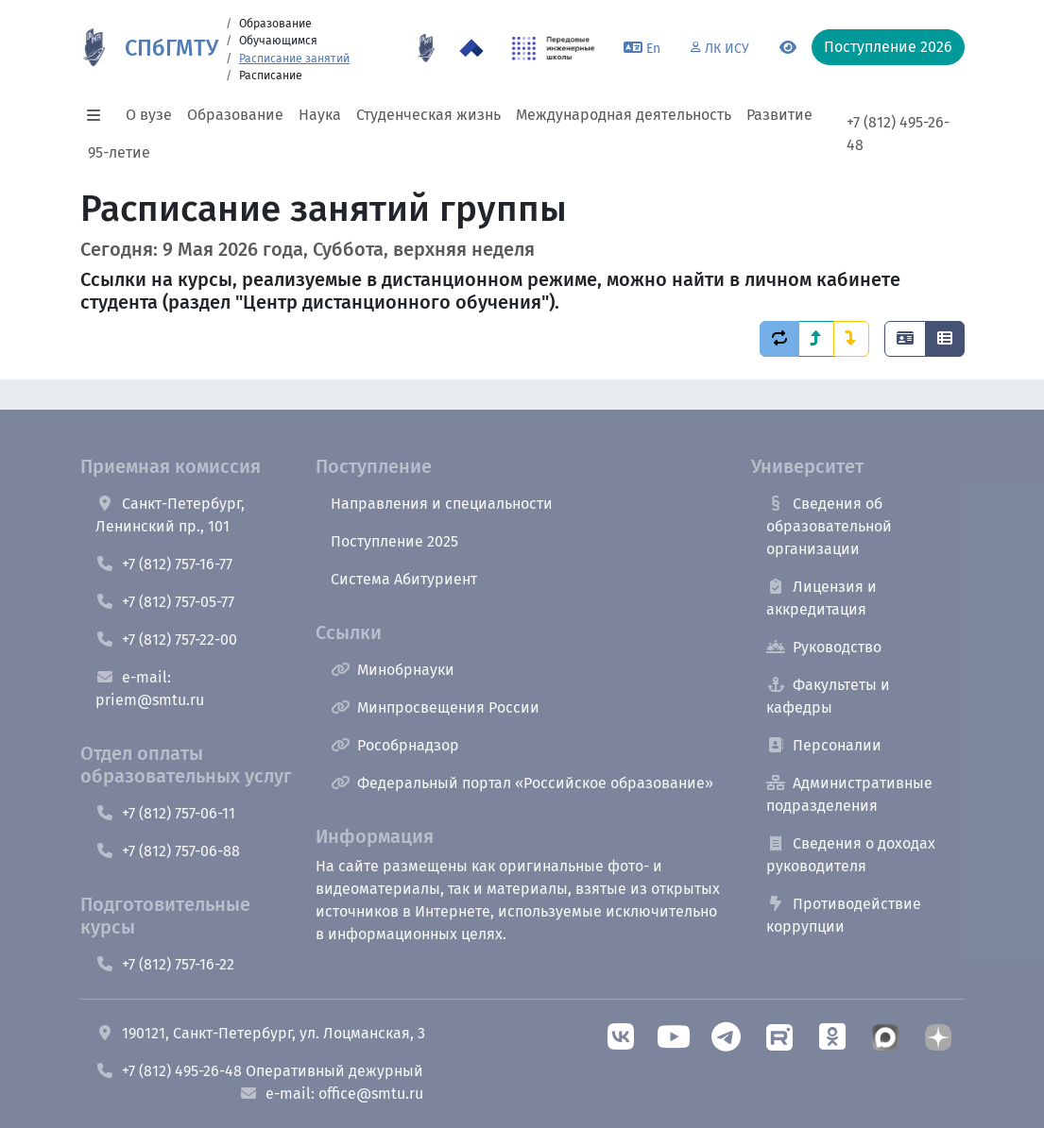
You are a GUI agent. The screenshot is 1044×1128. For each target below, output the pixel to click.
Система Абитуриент (404, 579)
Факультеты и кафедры (828, 696)
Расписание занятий (294, 58)
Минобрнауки (392, 670)
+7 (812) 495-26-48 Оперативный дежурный (259, 1071)
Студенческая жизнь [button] (428, 115)
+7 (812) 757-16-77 (163, 564)
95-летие (119, 152)
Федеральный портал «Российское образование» (522, 783)
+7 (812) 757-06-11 (165, 813)
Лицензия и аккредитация (821, 598)
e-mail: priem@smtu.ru (149, 688)
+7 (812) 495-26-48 (898, 133)
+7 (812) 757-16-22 (164, 964)
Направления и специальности (442, 504)
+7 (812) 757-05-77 (164, 602)
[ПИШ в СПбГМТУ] (553, 48)
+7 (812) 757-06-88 (167, 851)
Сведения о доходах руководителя (850, 854)
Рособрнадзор (395, 745)
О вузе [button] (149, 115)
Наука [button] (320, 115)
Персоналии (823, 745)
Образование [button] (235, 115)
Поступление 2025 (394, 541)
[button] (99, 115)
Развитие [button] (779, 115)
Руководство (823, 647)
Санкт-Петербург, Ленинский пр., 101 (170, 515)
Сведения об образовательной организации (829, 526)
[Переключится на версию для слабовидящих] (788, 48)
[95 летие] (426, 48)
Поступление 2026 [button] (888, 47)
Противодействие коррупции (843, 915)
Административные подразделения (849, 794)
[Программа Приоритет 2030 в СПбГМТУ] (471, 48)
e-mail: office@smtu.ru (331, 1094)
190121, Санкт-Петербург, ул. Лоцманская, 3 (260, 1033)
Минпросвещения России (435, 707)
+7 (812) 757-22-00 (166, 639)
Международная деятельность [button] (623, 115)
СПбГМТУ (171, 48)
